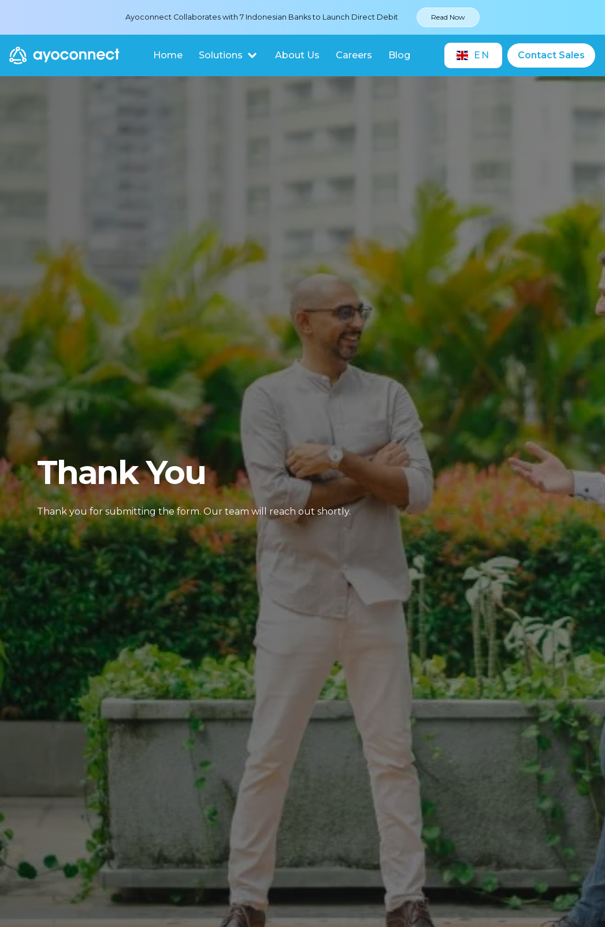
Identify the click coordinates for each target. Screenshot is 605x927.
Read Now (448, 17)
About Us (297, 55)
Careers (354, 55)
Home (168, 55)
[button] (228, 55)
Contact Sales (551, 55)
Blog (399, 55)
